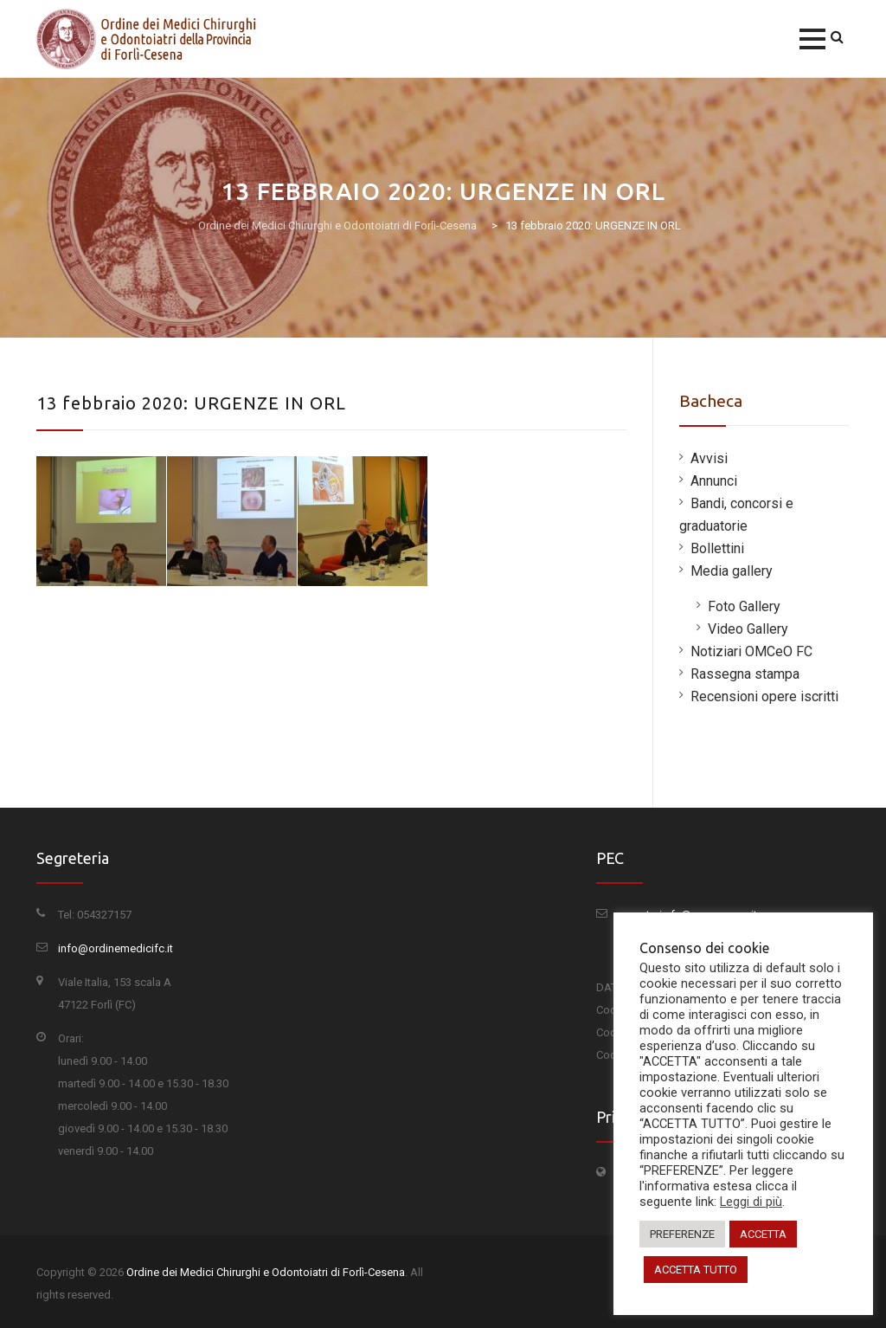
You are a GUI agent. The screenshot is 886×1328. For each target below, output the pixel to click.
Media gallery (731, 571)
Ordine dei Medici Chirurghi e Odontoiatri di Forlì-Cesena (265, 1272)
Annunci (713, 481)
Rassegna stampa (744, 674)
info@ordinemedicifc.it (115, 948)
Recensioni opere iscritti (764, 696)
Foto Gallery (744, 606)
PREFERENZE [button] (682, 1234)
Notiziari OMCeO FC (751, 651)
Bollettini (717, 548)
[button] (812, 39)
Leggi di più (751, 1201)
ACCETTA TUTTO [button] (695, 1269)
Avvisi (709, 458)
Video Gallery (748, 629)
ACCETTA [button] (763, 1234)
